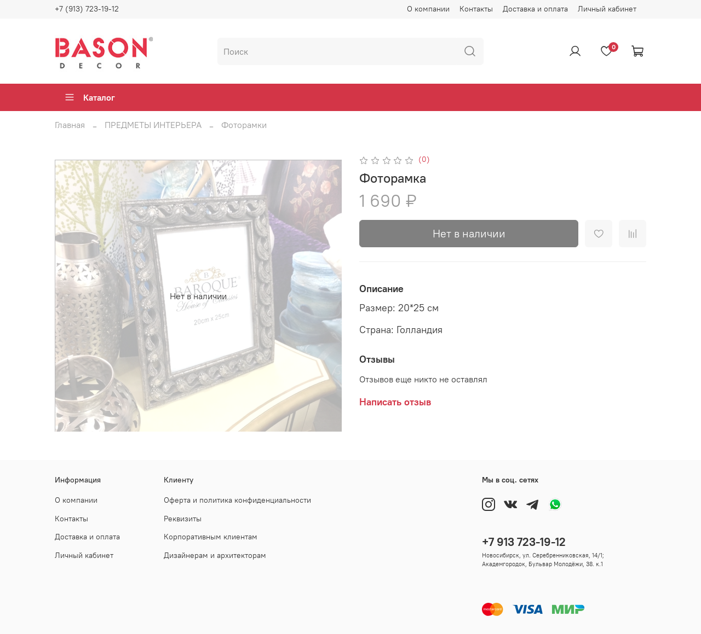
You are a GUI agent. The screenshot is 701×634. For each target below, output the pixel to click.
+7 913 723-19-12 (524, 541)
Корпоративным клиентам (210, 537)
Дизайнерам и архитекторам (215, 555)
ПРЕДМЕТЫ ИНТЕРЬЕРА (153, 124)
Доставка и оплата (535, 9)
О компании (428, 9)
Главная (70, 124)
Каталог (89, 97)
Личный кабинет (607, 9)
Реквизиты (183, 519)
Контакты (476, 9)
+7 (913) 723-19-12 (87, 9)
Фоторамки (244, 124)
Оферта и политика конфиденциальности (237, 500)
